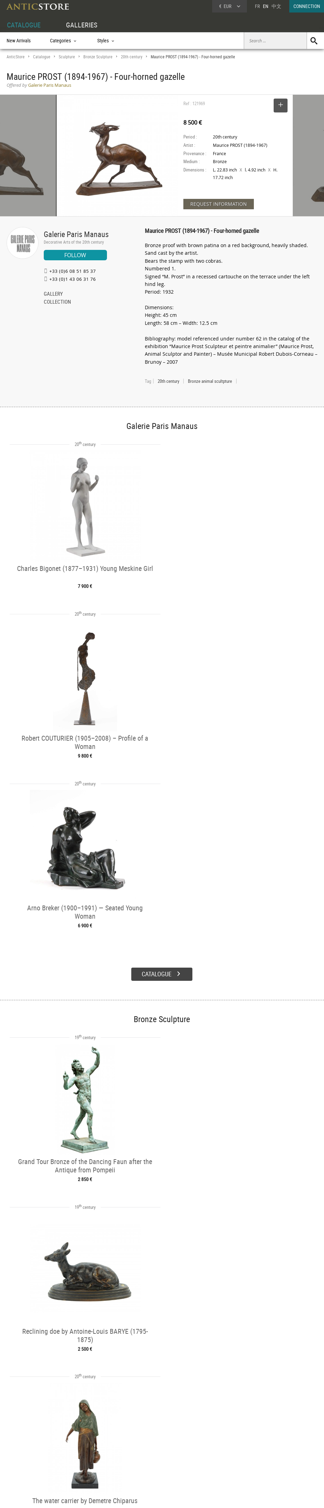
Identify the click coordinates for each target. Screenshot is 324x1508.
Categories (81, 1442)
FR (257, 6)
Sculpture (67, 56)
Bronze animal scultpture (210, 381)
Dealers (144, 1442)
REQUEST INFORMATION (218, 204)
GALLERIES (81, 25)
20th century (131, 56)
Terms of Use (127, 1496)
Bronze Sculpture (98, 56)
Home (257, 1445)
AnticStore (16, 56)
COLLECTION (57, 302)
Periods (79, 1458)
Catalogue (41, 56)
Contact (259, 1452)
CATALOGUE (24, 25)
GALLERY (53, 294)
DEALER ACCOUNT (24, 1434)
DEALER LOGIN (35, 1446)
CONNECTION (306, 6)
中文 (276, 6)
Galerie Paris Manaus (76, 234)
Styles (77, 1450)
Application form (27, 1457)
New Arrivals (19, 40)
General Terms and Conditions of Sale (176, 1496)
